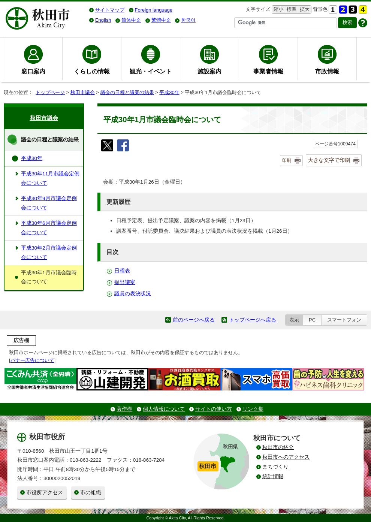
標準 (290, 9)
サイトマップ (109, 10)
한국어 (188, 20)
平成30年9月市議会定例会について (49, 203)
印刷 (286, 160)
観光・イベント (151, 71)
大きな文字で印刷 (329, 160)
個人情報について (164, 409)
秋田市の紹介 (278, 447)
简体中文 (131, 20)
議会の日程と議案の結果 (127, 92)
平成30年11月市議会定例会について (50, 178)
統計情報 (272, 476)
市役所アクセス (44, 492)
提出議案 (124, 282)
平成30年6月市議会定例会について (49, 227)
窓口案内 (33, 71)
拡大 (304, 9)
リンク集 (252, 409)
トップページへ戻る (252, 320)
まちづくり (275, 467)
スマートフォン (344, 320)
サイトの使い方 (213, 409)
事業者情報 (268, 71)
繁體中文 (161, 20)
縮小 (277, 9)
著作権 (124, 409)
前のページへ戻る (194, 320)
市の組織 (90, 492)
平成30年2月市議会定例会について (49, 252)
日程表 (122, 271)
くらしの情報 (92, 71)
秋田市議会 (82, 92)
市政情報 (327, 71)
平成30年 (169, 92)
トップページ (50, 92)
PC (312, 320)
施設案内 (209, 71)
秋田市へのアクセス (286, 457)
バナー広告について (32, 360)
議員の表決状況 (132, 293)
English (103, 20)
